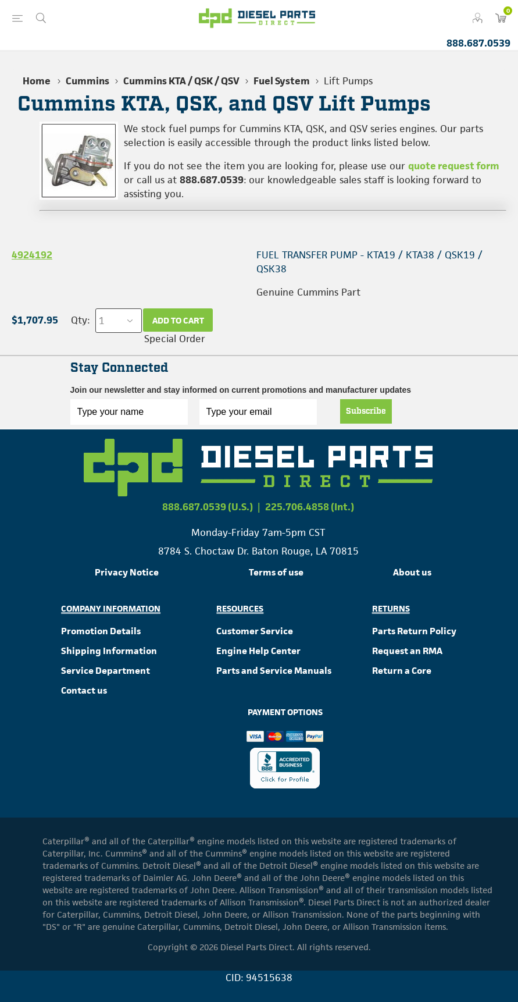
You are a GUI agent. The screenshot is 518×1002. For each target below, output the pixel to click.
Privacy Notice (127, 572)
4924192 (32, 254)
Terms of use (276, 572)
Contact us (84, 690)
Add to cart (178, 320)
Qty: (80, 320)
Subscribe (366, 411)
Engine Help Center (258, 651)
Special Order (174, 338)
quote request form (453, 165)
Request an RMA (407, 651)
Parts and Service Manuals (273, 671)
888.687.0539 (478, 43)
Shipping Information (109, 651)
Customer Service (254, 631)
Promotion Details (101, 631)
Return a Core (401, 671)
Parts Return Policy (414, 631)
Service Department (105, 671)
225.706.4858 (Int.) (309, 506)
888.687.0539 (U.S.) (207, 506)
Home (37, 80)
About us (412, 572)
